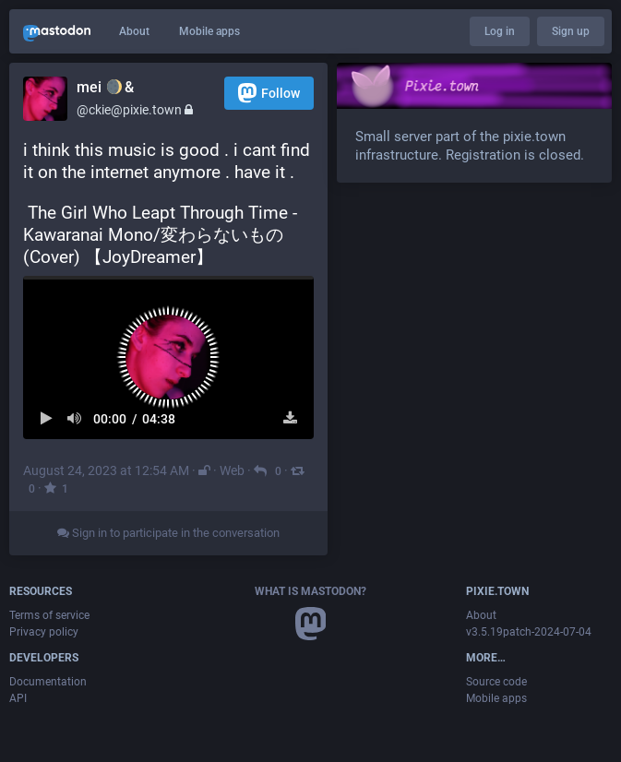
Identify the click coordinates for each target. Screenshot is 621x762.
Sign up (571, 31)
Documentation (48, 681)
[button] (168, 357)
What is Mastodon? (310, 591)
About (134, 31)
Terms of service (49, 615)
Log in (499, 31)
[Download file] (290, 419)
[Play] (46, 418)
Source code (496, 681)
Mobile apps (209, 31)
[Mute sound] (75, 418)
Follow (269, 92)
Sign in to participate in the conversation (168, 533)
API (18, 698)
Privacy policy (43, 631)
